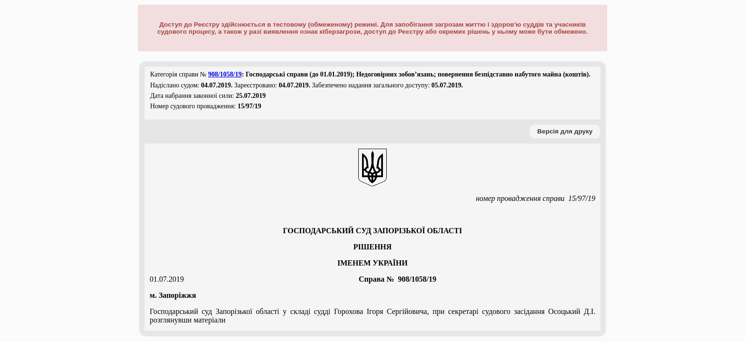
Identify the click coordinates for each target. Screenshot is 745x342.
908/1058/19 (225, 74)
